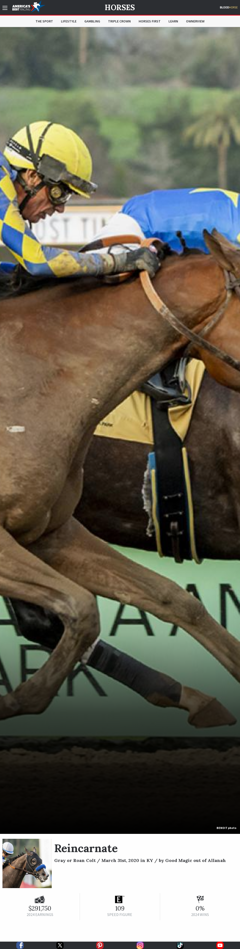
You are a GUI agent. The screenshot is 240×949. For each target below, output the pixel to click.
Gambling (92, 21)
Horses (120, 7)
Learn (173, 21)
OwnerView (195, 21)
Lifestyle (68, 21)
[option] (120, 430)
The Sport (44, 21)
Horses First (150, 21)
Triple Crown (119, 21)
